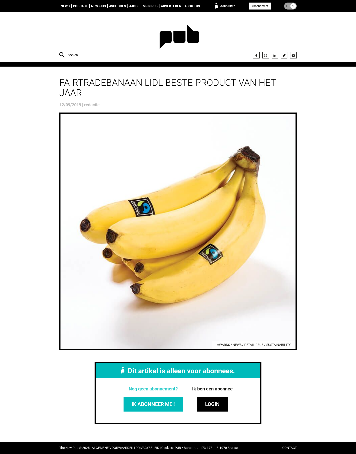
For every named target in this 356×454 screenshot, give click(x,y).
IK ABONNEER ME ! (153, 404)
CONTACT (289, 448)
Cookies (167, 448)
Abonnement (259, 6)
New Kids (98, 6)
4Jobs (134, 6)
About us (192, 6)
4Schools (117, 6)
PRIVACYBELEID (147, 448)
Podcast (80, 6)
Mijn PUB (150, 6)
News (65, 6)
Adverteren (171, 6)
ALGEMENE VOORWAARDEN (113, 448)
